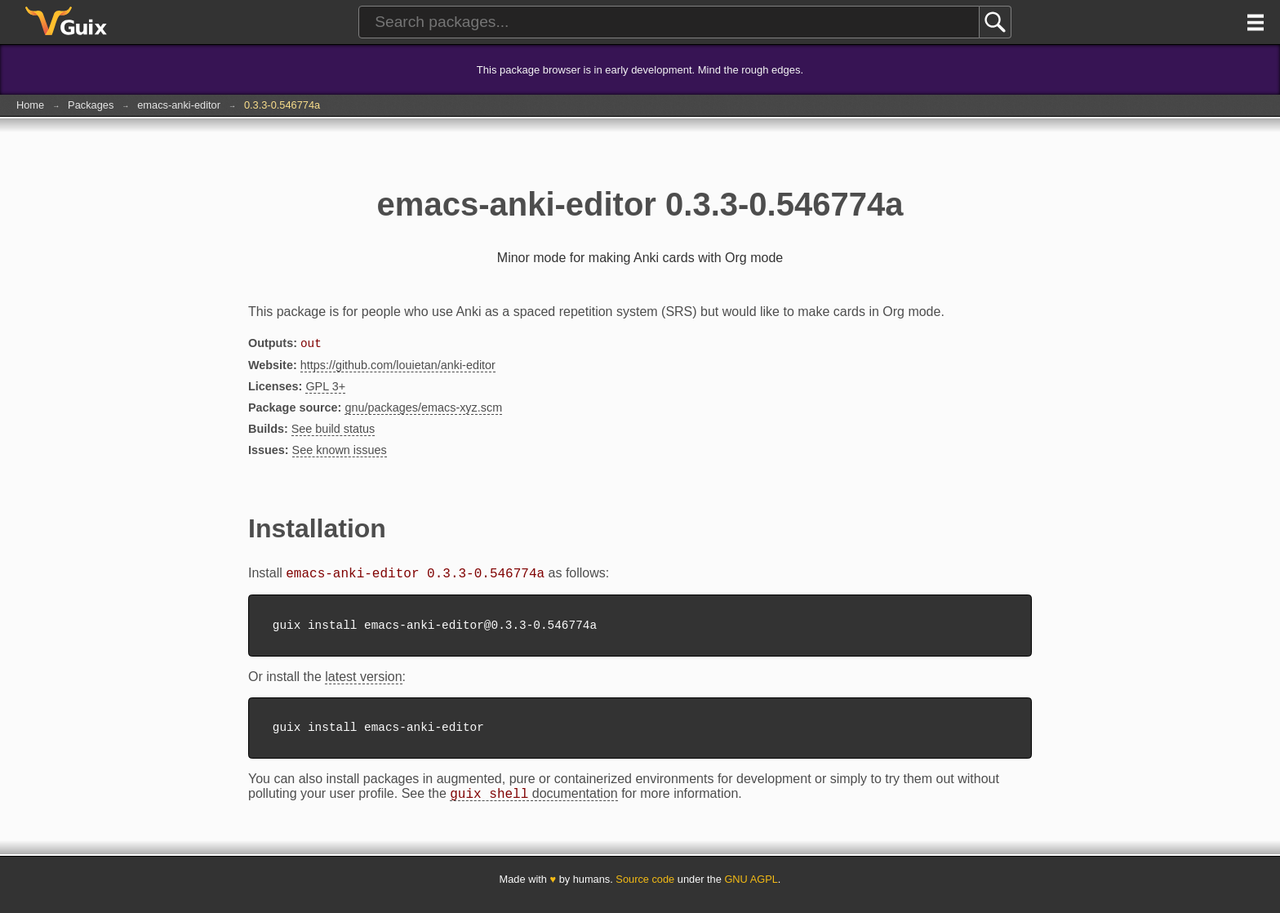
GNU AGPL (750, 890)
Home (30, 105)
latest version (363, 683)
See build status (333, 430)
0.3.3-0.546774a (282, 105)
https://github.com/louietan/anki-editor (398, 366)
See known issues (339, 451)
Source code (645, 890)
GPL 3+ (325, 387)
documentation (533, 805)
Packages (90, 105)
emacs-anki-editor (178, 105)
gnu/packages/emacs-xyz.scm (423, 409)
